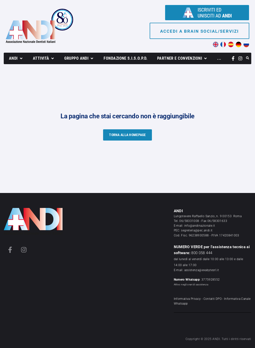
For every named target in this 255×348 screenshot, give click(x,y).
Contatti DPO (212, 299)
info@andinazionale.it (199, 225)
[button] (16, 58)
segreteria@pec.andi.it (196, 230)
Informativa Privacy (187, 299)
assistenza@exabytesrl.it (201, 270)
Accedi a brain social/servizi (199, 31)
